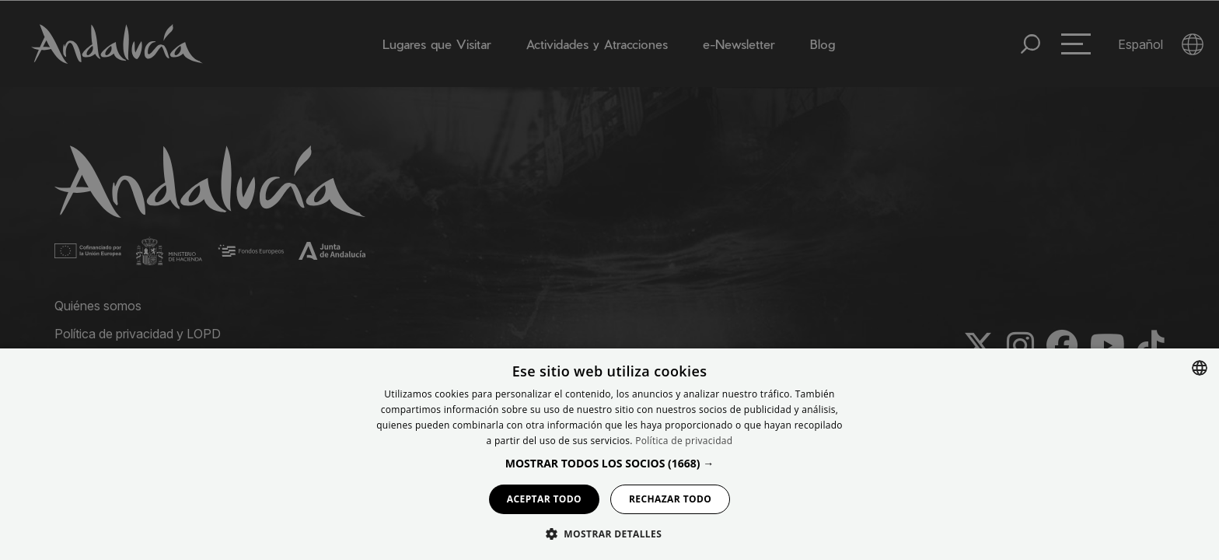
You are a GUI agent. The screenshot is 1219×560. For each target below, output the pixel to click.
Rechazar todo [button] (670, 499)
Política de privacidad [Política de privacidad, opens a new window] (683, 440)
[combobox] (1199, 368)
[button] (609, 463)
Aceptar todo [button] (544, 499)
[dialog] (609, 454)
